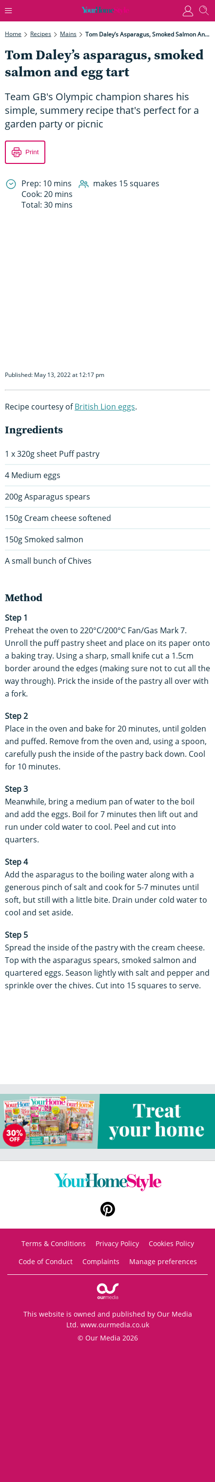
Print (32, 152)
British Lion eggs (105, 406)
